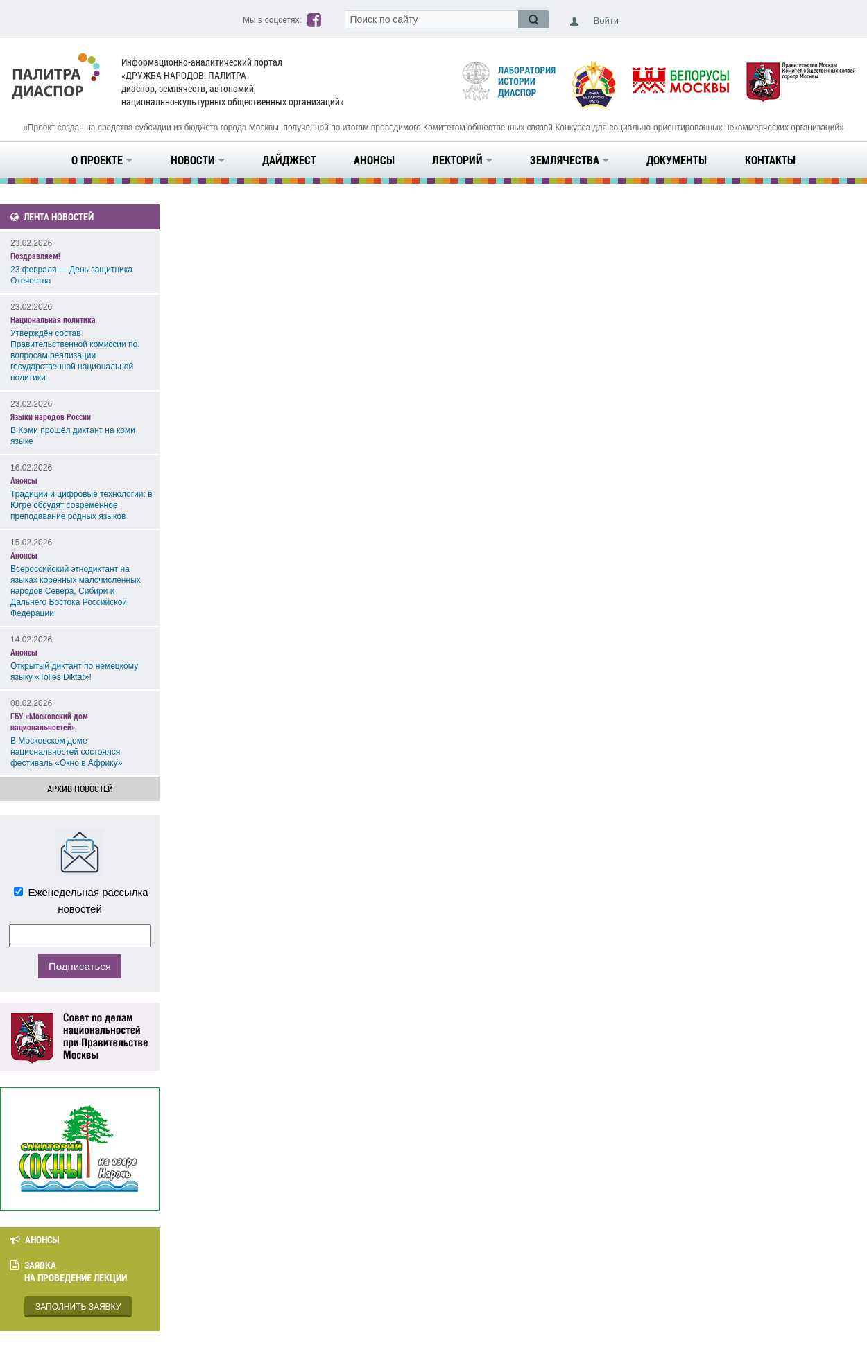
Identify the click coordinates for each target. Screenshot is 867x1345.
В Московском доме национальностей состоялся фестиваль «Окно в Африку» (66, 752)
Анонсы (374, 159)
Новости (198, 159)
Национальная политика (53, 319)
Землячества (569, 159)
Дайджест (289, 159)
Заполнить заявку (78, 1307)
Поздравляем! (35, 255)
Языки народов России (50, 416)
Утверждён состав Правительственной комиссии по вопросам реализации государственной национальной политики (73, 355)
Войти (606, 20)
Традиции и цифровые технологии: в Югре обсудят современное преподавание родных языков (81, 505)
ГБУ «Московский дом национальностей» (49, 721)
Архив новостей (80, 788)
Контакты (770, 159)
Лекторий (462, 159)
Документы (676, 159)
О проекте (101, 159)
